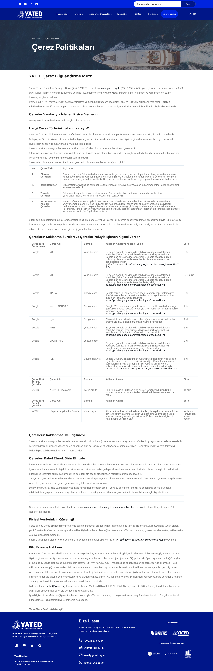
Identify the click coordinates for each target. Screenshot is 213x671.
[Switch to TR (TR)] (194, 14)
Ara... (188, 4)
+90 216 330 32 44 (93, 640)
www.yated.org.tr (110, 88)
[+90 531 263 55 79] (80, 662)
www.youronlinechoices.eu (127, 507)
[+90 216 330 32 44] (80, 640)
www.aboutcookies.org (96, 507)
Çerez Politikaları (46, 661)
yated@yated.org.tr (57, 586)
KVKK (17, 661)
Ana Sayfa (36, 38)
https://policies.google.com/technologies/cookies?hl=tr (142, 265)
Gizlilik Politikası (22, 664)
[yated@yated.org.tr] (80, 655)
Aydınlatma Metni (29, 661)
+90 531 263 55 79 (94, 662)
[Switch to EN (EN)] (190, 14)
